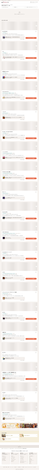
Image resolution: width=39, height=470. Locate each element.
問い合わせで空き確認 (31, 158)
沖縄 (17, 448)
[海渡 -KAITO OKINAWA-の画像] (19, 407)
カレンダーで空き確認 (31, 98)
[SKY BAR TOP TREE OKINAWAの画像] (19, 126)
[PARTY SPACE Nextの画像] (19, 226)
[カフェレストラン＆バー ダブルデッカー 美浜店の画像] (19, 286)
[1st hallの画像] (19, 266)
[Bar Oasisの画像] (19, 347)
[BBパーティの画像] (19, 186)
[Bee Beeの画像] (19, 306)
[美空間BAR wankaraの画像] (19, 66)
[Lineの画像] (19, 46)
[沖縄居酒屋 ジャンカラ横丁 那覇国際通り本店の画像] (19, 367)
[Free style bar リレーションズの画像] (19, 246)
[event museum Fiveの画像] (19, 86)
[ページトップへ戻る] (19, 446)
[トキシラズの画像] (19, 106)
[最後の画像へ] (36, 26)
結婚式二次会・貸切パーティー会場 (13, 448)
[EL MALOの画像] (19, 387)
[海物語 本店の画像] (19, 327)
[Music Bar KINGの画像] (19, 206)
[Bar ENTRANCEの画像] (19, 26)
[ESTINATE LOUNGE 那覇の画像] (19, 166)
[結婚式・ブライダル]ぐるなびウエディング (5, 448)
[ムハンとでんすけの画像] (19, 146)
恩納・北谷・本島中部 (20, 448)
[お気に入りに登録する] (36, 31)
